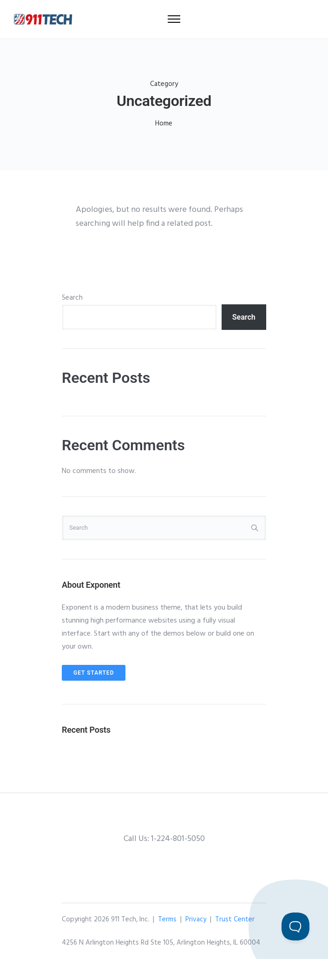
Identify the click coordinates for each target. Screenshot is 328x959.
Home (163, 123)
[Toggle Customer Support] (295, 926)
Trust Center (235, 919)
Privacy (195, 919)
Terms (167, 919)
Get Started (93, 673)
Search (72, 298)
